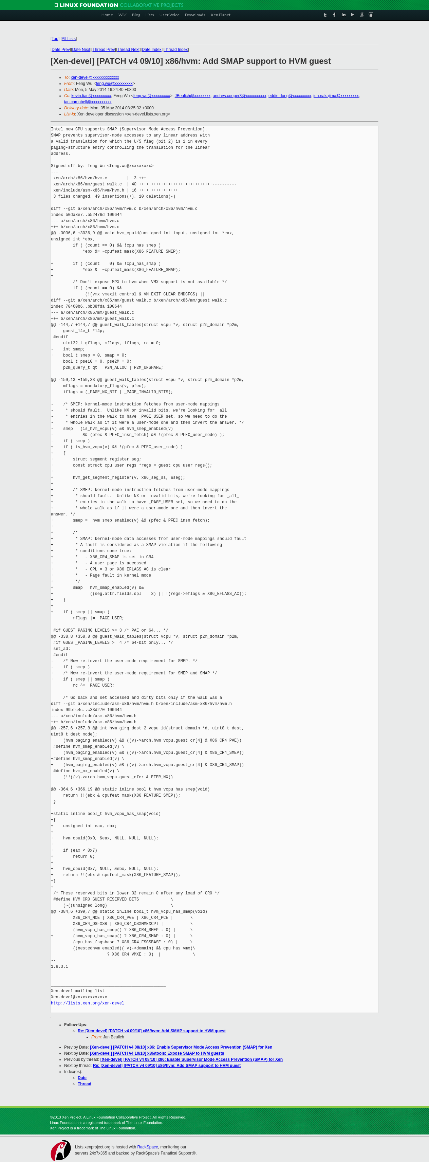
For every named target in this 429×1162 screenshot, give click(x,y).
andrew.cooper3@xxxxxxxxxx (239, 95)
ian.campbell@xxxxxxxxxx (88, 101)
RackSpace (147, 1147)
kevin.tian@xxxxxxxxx (91, 95)
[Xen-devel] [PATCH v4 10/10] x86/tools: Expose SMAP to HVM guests (157, 1053)
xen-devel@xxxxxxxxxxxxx (95, 77)
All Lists (69, 38)
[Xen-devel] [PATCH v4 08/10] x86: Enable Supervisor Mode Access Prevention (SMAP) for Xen (181, 1047)
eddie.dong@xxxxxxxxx (289, 95)
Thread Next (128, 49)
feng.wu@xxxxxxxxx (114, 83)
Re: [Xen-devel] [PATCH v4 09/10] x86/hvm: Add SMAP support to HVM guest (152, 1031)
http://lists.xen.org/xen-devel (87, 1003)
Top (55, 38)
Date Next (81, 49)
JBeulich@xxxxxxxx (193, 95)
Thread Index (176, 49)
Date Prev (61, 49)
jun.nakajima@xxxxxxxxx (336, 95)
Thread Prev (103, 49)
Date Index (152, 49)
